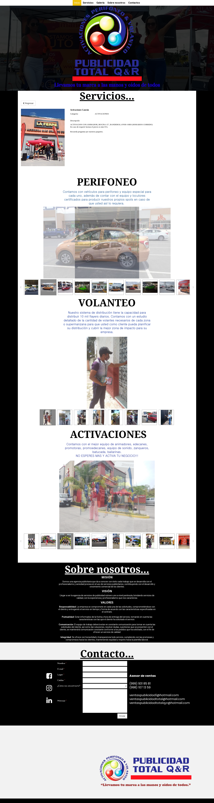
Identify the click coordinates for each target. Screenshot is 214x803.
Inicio (77, 2)
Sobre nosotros (116, 2)
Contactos (134, 2)
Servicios (88, 2)
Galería (100, 2)
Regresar (28, 103)
